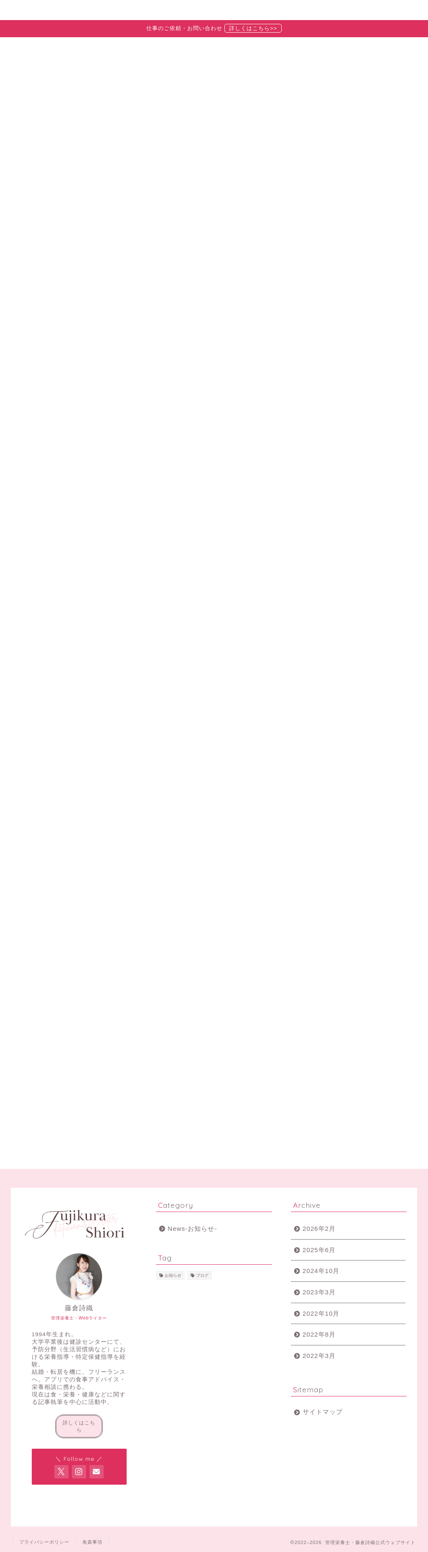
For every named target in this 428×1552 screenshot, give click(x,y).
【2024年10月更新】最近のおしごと (359, 321)
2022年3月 (319, 1355)
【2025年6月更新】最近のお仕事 (357, 290)
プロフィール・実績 (142, 10)
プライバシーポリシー (44, 1541)
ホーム (53, 10)
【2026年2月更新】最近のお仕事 (357, 257)
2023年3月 (319, 1292)
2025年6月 (319, 1249)
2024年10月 (321, 1270)
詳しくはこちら (79, 1426)
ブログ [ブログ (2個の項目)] (202, 1275)
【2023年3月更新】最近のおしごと (357, 353)
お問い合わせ (319, 10)
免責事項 (92, 1541)
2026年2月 (319, 1228)
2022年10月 (321, 1313)
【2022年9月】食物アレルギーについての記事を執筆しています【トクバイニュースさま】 (358, 396)
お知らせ (230, 10)
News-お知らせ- (118, 499)
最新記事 (56, 499)
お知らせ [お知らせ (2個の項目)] (173, 1275)
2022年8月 (319, 1334)
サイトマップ (323, 1411)
